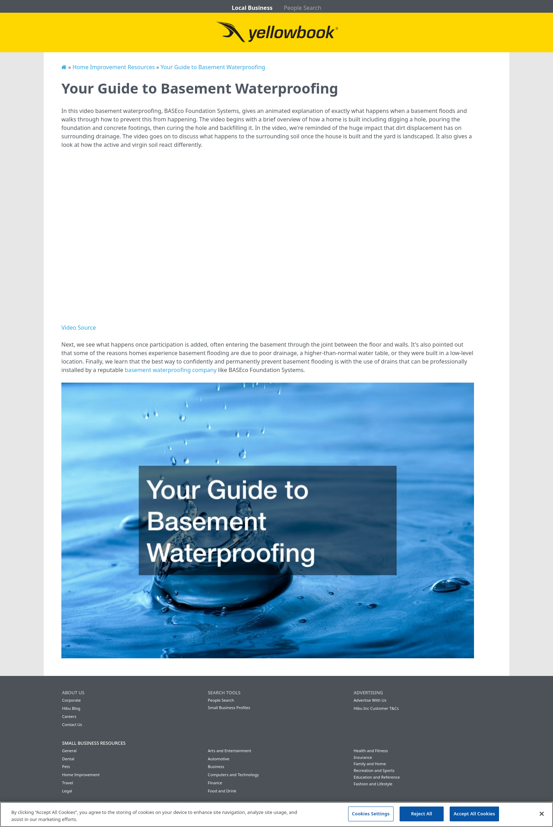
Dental (68, 758)
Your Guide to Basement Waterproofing (212, 67)
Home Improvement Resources (113, 67)
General (69, 750)
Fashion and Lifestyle (373, 783)
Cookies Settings (371, 813)
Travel (67, 782)
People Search (302, 8)
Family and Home (370, 763)
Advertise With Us (370, 700)
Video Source (78, 327)
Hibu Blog (71, 708)
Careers (69, 716)
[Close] (541, 813)
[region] (276, 814)
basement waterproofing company (171, 370)
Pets (66, 766)
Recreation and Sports (374, 770)
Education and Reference (377, 777)
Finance (215, 782)
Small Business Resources (94, 743)
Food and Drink (222, 790)
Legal (67, 790)
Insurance (363, 757)
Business (216, 766)
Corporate (71, 700)
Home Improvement (81, 774)
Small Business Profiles (229, 707)
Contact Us (72, 724)
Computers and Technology (233, 774)
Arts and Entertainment (229, 750)
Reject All (421, 813)
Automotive (218, 758)
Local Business (252, 8)
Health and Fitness (371, 750)
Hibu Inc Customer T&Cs (376, 708)
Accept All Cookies (474, 813)
